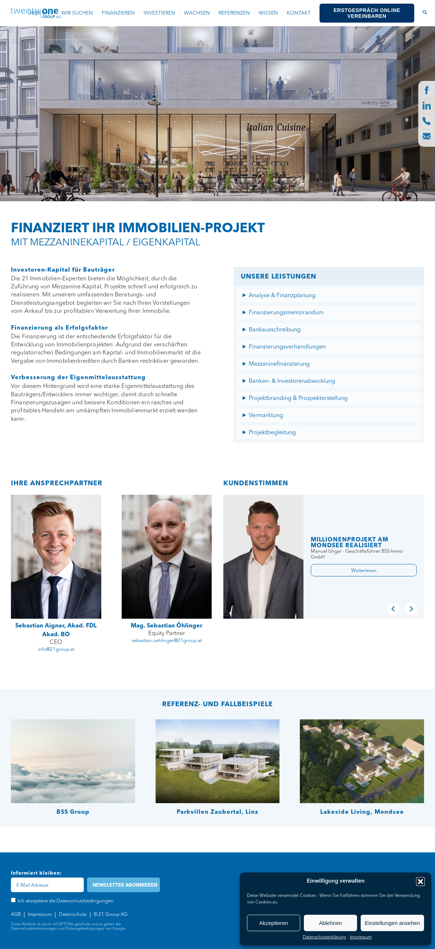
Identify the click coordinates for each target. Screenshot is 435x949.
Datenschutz (72, 914)
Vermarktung (266, 416)
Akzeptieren (273, 923)
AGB (16, 914)
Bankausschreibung (275, 330)
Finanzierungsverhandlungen (287, 347)
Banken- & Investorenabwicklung (292, 381)
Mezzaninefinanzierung (279, 364)
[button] (420, 881)
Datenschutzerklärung (324, 937)
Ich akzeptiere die (70, 158)
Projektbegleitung (272, 433)
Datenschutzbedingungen (89, 158)
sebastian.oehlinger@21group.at (167, 640)
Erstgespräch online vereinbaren (367, 13)
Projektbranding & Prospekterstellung (298, 398)
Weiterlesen (364, 570)
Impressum (361, 937)
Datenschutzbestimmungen (34, 928)
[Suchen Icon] (425, 13)
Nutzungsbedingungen (85, 928)
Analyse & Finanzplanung (282, 296)
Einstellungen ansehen (392, 923)
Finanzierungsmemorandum (286, 313)
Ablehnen (330, 923)
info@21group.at (56, 649)
